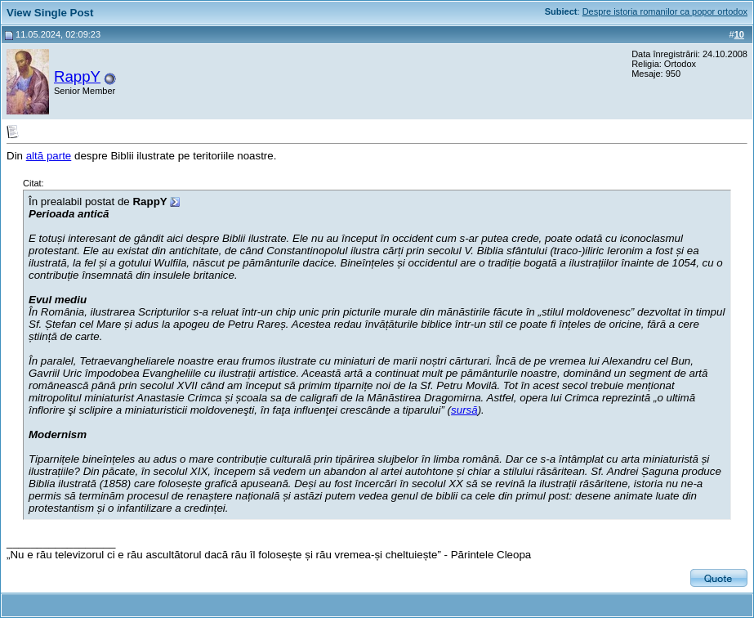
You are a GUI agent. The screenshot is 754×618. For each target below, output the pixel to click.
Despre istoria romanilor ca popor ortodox (664, 11)
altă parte (49, 156)
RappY (77, 76)
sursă (464, 410)
